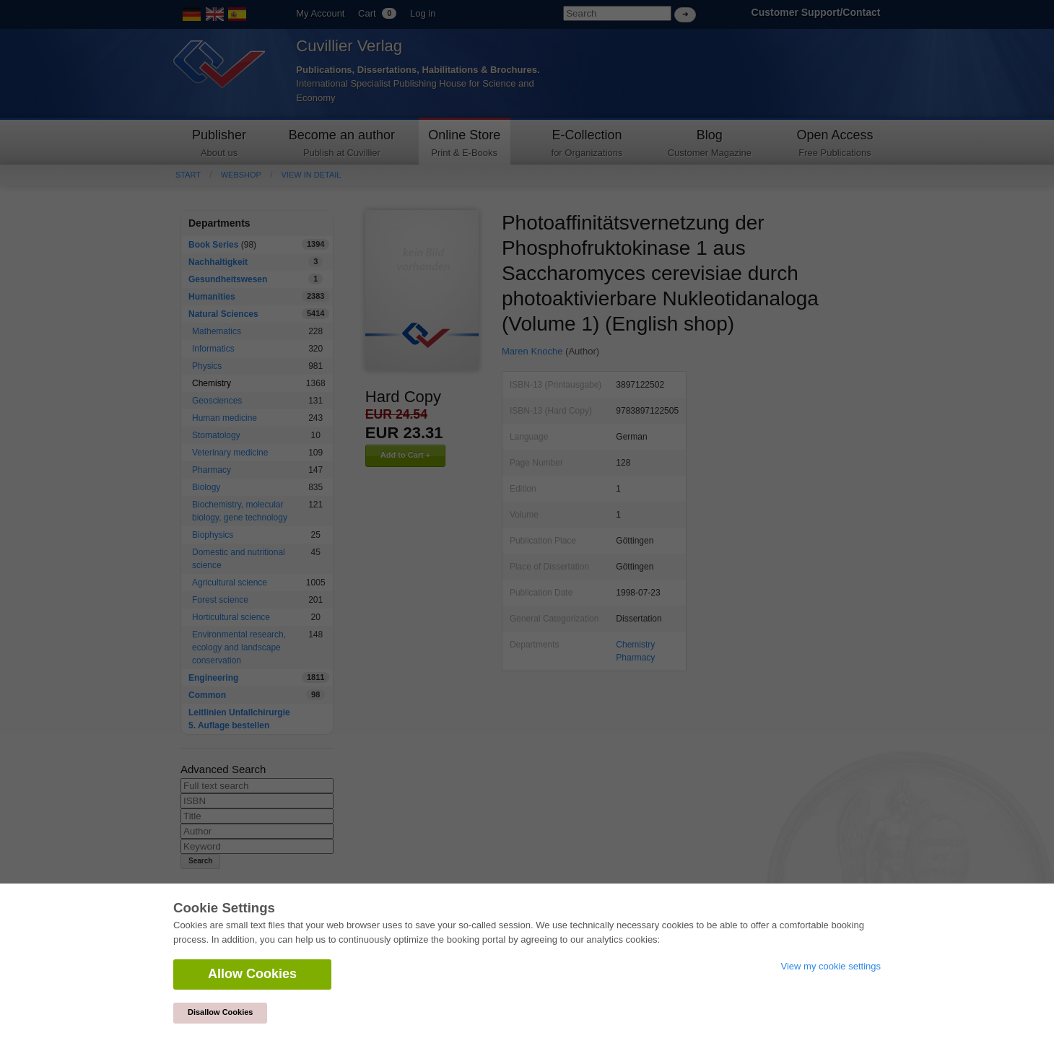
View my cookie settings (831, 966)
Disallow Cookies (220, 1012)
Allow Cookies (252, 974)
